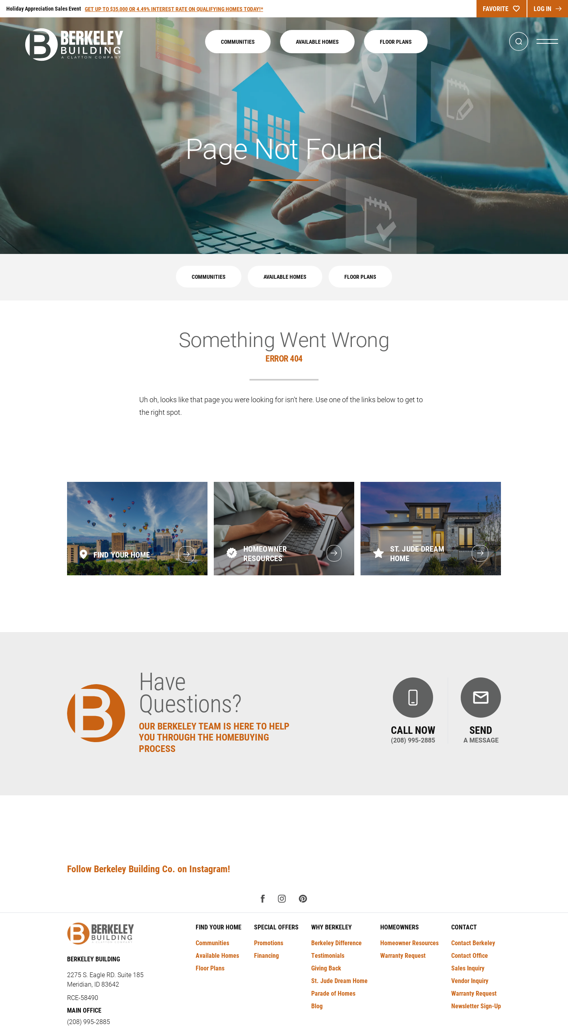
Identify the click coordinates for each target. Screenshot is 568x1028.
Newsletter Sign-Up (476, 1006)
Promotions (268, 942)
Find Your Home (218, 927)
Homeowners (399, 927)
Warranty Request (403, 955)
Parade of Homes (333, 993)
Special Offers (276, 927)
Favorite (501, 8)
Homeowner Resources (409, 942)
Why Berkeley (331, 927)
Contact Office (469, 955)
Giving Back (326, 968)
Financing (266, 955)
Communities (238, 41)
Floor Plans (396, 41)
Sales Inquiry (467, 968)
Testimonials (327, 955)
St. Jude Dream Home (339, 980)
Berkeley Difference (336, 942)
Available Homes (317, 41)
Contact (464, 927)
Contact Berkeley (473, 942)
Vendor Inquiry (469, 980)
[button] (519, 42)
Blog (317, 1006)
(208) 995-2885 (88, 1021)
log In (548, 8)
